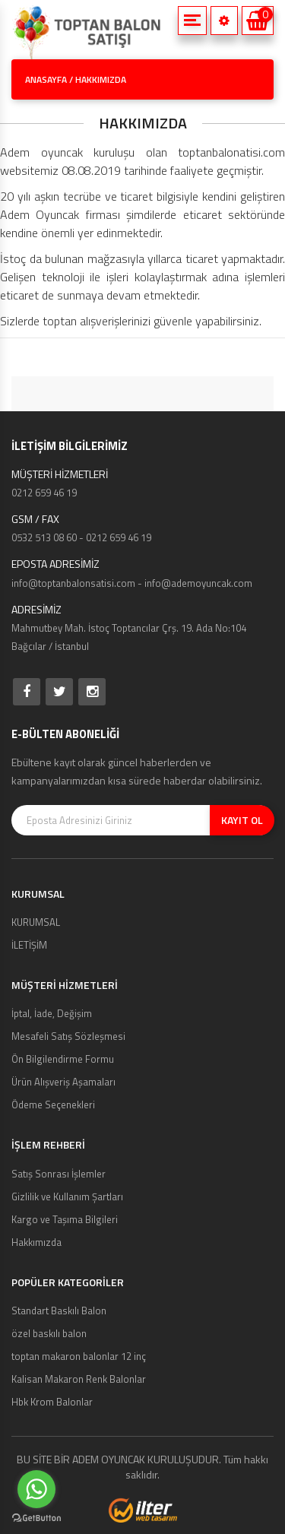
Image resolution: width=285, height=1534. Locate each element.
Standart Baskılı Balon (58, 1310)
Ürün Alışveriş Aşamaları (63, 1081)
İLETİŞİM (29, 944)
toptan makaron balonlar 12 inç (78, 1356)
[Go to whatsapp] (36, 1489)
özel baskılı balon (49, 1333)
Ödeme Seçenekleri (53, 1104)
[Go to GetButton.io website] (36, 1518)
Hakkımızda (36, 1242)
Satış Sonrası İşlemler (58, 1173)
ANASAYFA (46, 79)
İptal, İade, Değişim (51, 1013)
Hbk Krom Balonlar (52, 1401)
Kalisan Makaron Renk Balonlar (78, 1379)
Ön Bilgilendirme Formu (62, 1059)
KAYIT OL (242, 820)
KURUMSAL (35, 922)
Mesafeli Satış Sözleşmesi (68, 1036)
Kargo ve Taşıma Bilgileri (64, 1219)
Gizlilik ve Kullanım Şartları (67, 1196)
